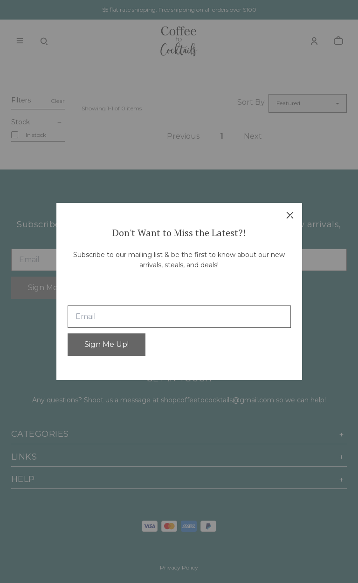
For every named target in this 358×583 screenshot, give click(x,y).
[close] (290, 215)
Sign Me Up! (106, 344)
